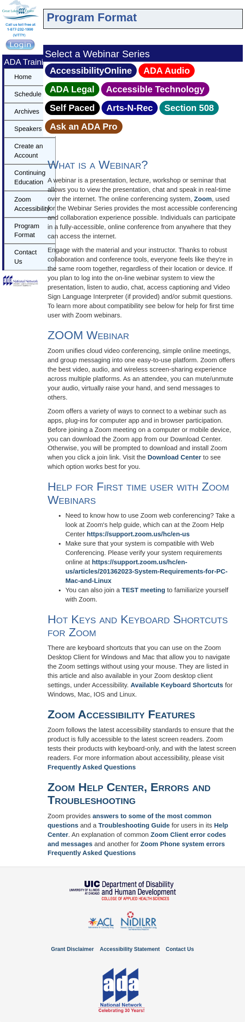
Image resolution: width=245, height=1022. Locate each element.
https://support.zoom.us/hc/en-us (138, 534)
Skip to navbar (51, 6)
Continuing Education (29, 177)
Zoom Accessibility (32, 204)
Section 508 (189, 108)
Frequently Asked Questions (92, 767)
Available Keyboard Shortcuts (177, 685)
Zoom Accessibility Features (121, 714)
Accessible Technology (155, 89)
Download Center (174, 457)
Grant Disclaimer (72, 949)
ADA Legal (72, 89)
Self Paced (72, 108)
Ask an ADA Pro (84, 126)
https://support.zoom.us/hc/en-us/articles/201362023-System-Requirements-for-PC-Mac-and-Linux (146, 571)
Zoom (203, 198)
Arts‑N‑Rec (129, 108)
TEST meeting (143, 590)
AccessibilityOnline (91, 70)
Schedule (27, 94)
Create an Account (28, 151)
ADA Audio (166, 70)
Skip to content (45, 6)
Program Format (26, 230)
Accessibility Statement (130, 949)
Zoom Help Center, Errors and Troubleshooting (129, 793)
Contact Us (25, 257)
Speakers (28, 128)
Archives (26, 111)
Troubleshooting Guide (134, 825)
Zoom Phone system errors (182, 844)
